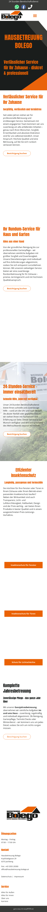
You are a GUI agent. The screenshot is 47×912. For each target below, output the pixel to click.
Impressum (19, 876)
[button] (35, 16)
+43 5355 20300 (11, 866)
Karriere (4, 901)
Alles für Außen (7, 892)
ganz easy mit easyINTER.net (24, 909)
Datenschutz (6, 876)
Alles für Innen (7, 895)
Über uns (5, 898)
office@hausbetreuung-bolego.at (15, 869)
